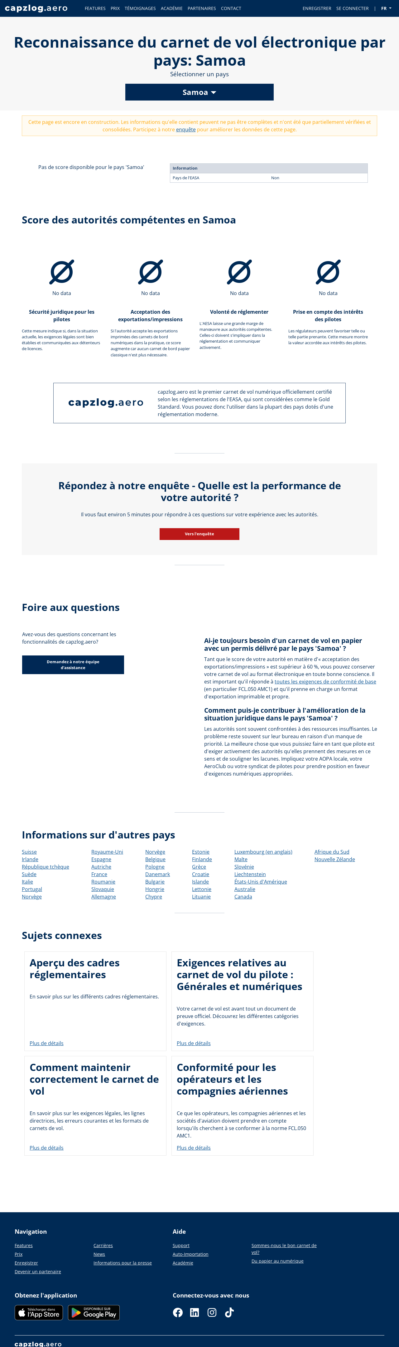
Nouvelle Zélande (335, 859)
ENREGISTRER (317, 8)
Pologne (155, 866)
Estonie (200, 851)
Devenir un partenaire (38, 1271)
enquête (186, 129)
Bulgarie (155, 881)
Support (181, 1245)
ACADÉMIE (172, 8)
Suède (29, 874)
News (99, 1254)
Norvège (32, 896)
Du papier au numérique (278, 1261)
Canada (243, 896)
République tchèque (45, 866)
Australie (244, 889)
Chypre (153, 896)
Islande (200, 881)
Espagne (101, 859)
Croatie (200, 874)
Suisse (29, 851)
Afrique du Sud (332, 851)
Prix (18, 1254)
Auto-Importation (191, 1254)
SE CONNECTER (352, 8)
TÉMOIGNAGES (140, 8)
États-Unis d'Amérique (260, 881)
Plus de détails (47, 1043)
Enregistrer (26, 1263)
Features (24, 1245)
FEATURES (95, 8)
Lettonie (201, 889)
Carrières (103, 1245)
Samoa (195, 92)
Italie (27, 881)
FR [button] (384, 8)
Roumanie (103, 881)
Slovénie (244, 866)
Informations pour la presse (123, 1263)
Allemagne (103, 896)
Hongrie (154, 889)
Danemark (157, 874)
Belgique (155, 859)
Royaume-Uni (107, 851)
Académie (183, 1263)
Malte (241, 859)
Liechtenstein (250, 874)
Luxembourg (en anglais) (263, 851)
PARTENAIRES (202, 8)
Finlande (202, 859)
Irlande (30, 859)
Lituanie (201, 896)
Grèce (199, 866)
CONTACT (231, 8)
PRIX (115, 8)
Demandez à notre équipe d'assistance (73, 664)
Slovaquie (102, 889)
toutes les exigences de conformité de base (325, 681)
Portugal (32, 889)
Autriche (101, 866)
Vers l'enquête (199, 534)
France (99, 874)
